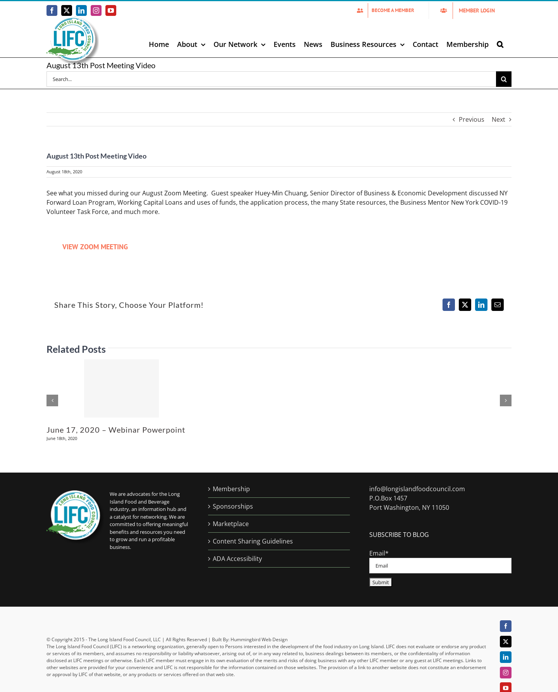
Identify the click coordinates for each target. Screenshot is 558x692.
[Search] (504, 79)
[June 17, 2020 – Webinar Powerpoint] (121, 388)
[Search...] (271, 79)
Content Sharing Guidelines (253, 541)
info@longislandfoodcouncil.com (417, 489)
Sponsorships (233, 506)
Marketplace (231, 523)
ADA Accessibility (237, 558)
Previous (471, 119)
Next (498, 119)
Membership (231, 489)
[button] (500, 44)
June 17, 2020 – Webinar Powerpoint (115, 429)
